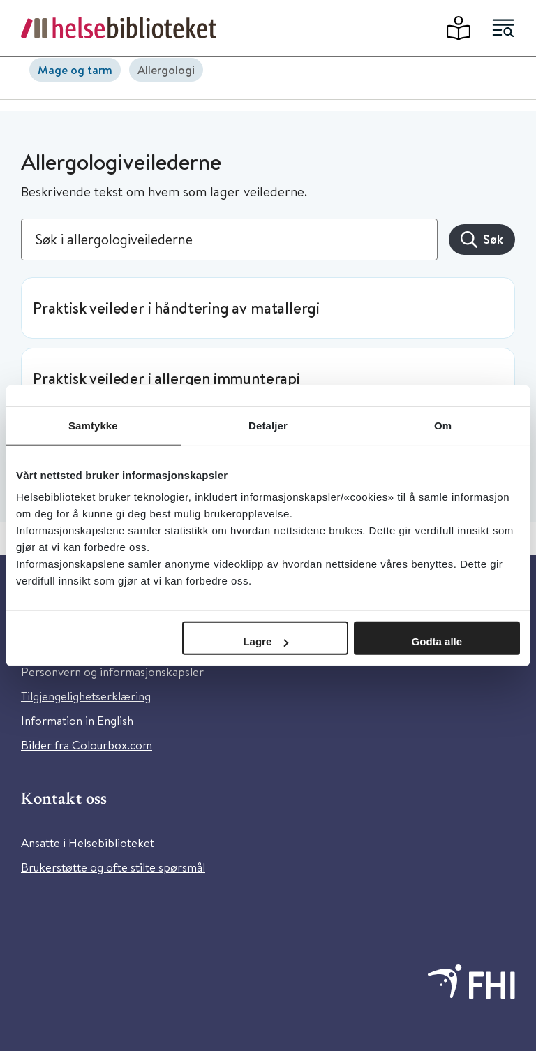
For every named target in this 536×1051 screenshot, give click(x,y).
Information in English (77, 720)
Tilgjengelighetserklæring (86, 696)
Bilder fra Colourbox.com (86, 745)
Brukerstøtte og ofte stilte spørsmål (113, 867)
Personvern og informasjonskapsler (112, 671)
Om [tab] (443, 425)
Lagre (265, 641)
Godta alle (437, 641)
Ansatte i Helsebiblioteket (87, 843)
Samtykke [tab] (93, 425)
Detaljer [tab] (268, 425)
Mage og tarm (75, 69)
